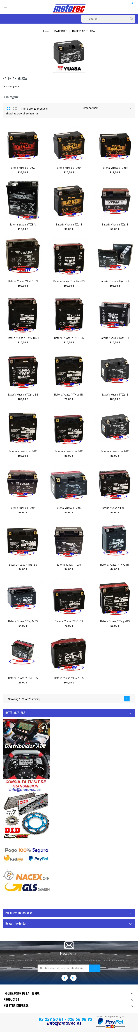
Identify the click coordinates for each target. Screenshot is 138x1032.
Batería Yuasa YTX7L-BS (115, 564)
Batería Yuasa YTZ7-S (69, 224)
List (15, 108)
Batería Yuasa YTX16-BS (69, 338)
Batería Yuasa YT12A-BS (115, 451)
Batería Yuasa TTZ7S (69, 564)
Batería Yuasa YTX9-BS (115, 508)
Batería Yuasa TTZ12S (23, 508)
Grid (8, 108)
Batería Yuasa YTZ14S (23, 167)
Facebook (64, 978)
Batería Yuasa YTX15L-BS (115, 338)
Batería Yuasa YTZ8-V (23, 224)
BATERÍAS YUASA (15, 713)
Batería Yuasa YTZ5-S (115, 224)
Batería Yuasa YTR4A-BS (69, 678)
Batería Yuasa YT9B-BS (23, 564)
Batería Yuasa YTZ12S (69, 167)
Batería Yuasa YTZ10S (115, 167)
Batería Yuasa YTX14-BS (69, 394)
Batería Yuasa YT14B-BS (23, 451)
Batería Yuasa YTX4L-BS (23, 678)
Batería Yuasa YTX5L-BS (115, 621)
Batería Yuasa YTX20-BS (23, 281)
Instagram (73, 978)
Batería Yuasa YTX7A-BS (23, 621)
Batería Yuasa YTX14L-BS (23, 394)
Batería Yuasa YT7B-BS (69, 621)
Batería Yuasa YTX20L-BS (69, 281)
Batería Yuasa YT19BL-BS (115, 281)
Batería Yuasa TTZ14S (115, 394)
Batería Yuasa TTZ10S (69, 508)
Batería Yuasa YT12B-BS (69, 451)
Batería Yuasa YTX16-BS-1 (23, 338)
